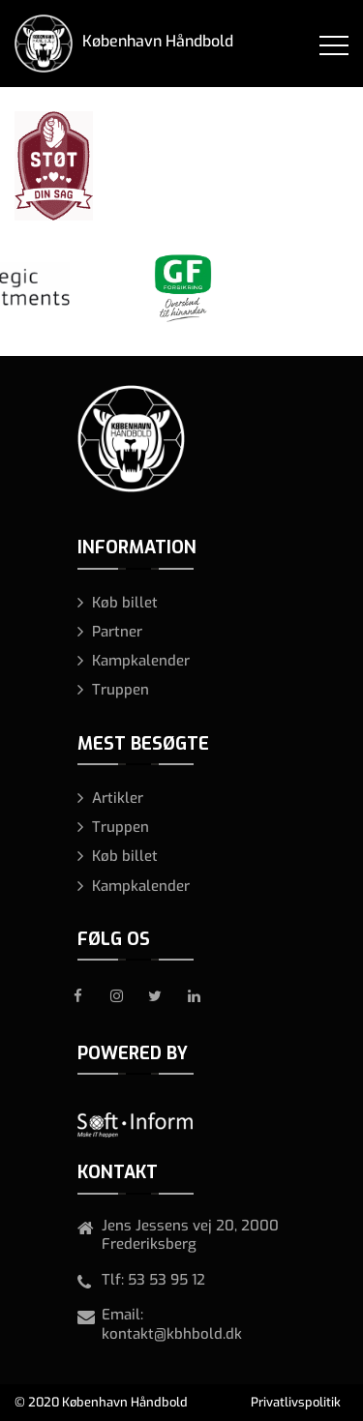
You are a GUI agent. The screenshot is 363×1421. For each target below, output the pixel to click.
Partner (117, 631)
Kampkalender (141, 660)
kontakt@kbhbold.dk (172, 1334)
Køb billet (125, 602)
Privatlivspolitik (296, 1402)
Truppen (120, 689)
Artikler (117, 798)
